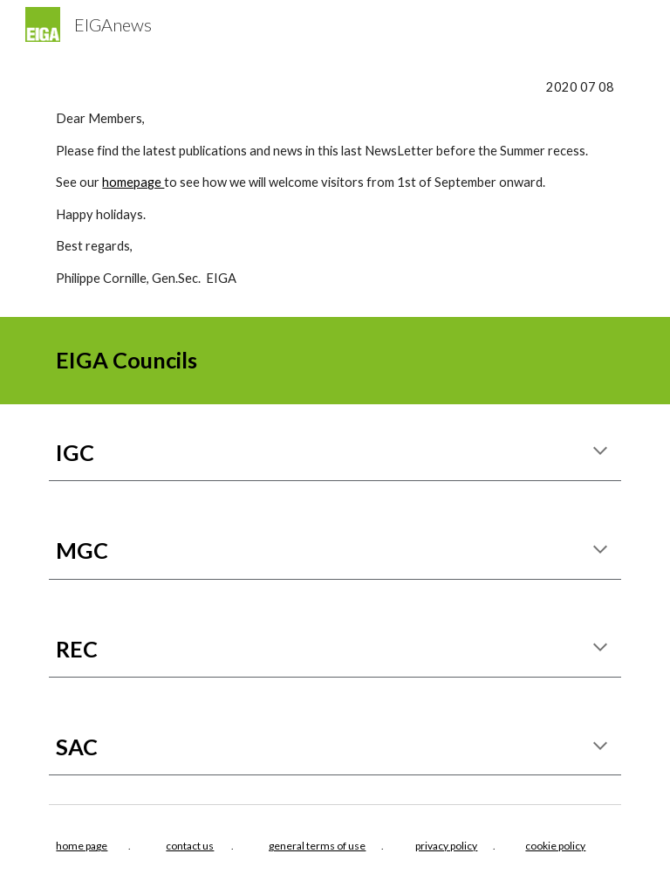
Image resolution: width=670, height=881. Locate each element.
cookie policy (555, 845)
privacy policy (446, 845)
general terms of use (317, 845)
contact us (190, 845)
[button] (600, 452)
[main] (334, 183)
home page (81, 845)
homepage (133, 182)
